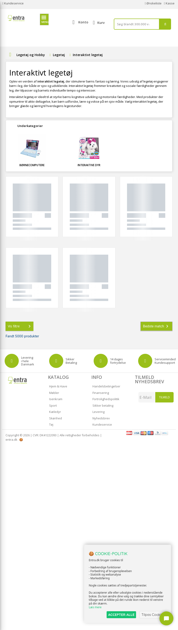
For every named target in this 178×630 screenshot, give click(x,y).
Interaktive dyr (89, 165)
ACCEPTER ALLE (121, 614)
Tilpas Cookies (153, 614)
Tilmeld (164, 397)
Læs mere (95, 607)
